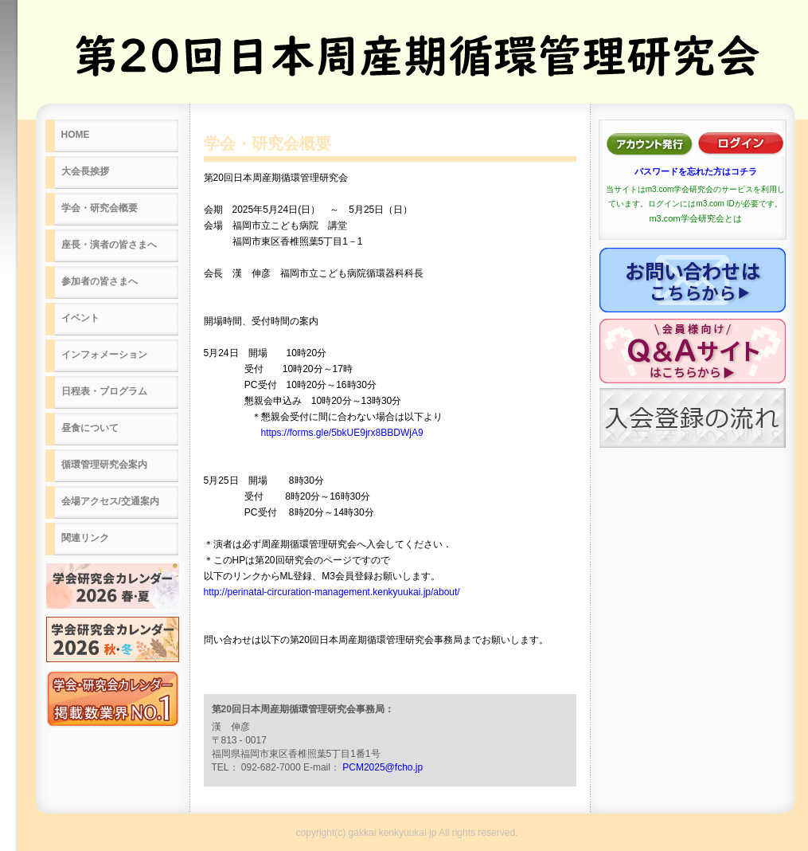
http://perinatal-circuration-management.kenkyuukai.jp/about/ (332, 592)
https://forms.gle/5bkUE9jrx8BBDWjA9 (342, 432)
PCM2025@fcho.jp (382, 767)
